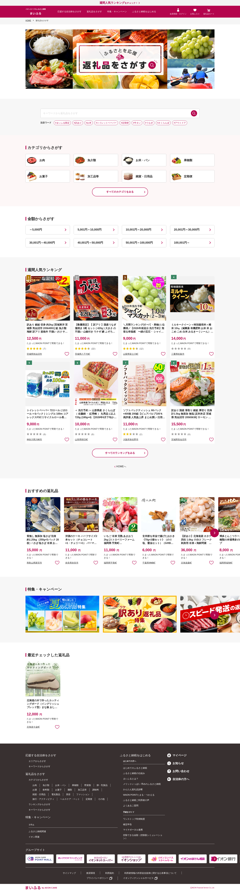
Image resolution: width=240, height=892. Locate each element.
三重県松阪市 (177, 354)
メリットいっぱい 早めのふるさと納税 (142, 784)
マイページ (177, 755)
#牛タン (137, 123)
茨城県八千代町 (82, 354)
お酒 (34, 789)
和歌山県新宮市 (34, 563)
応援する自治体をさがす (69, 11)
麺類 (70, 789)
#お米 (89, 123)
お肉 (34, 785)
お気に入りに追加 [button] (67, 353)
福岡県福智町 (226, 563)
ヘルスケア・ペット (70, 799)
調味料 (95, 789)
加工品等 (82, 789)
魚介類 (46, 785)
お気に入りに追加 (57, 562)
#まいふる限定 (62, 123)
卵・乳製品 (102, 785)
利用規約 (109, 873)
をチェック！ (118, 3)
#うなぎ (149, 123)
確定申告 (127, 824)
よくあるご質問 (130, 805)
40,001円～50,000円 (90, 242)
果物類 (75, 785)
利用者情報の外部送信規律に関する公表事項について (150, 873)
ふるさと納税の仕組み (134, 773)
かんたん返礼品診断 (133, 789)
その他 (101, 799)
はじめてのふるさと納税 (135, 768)
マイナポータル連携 (133, 829)
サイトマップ (69, 873)
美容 (68, 794)
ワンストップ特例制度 (134, 819)
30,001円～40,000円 (42, 242)
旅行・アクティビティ (43, 799)
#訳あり (78, 123)
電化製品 (55, 794)
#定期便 (125, 123)
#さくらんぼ (163, 123)
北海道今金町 (33, 727)
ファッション (82, 794)
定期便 (89, 799)
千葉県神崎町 (148, 563)
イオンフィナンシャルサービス (138, 878)
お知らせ (175, 763)
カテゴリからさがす (38, 780)
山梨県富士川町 (130, 354)
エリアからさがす (37, 761)
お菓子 (58, 789)
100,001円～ (182, 242)
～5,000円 (35, 229)
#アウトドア (180, 123)
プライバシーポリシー (97, 878)
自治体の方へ (178, 779)
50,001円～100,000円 (139, 242)
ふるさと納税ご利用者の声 (136, 800)
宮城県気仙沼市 (34, 354)
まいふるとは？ (130, 778)
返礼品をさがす (94, 11)
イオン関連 (34, 837)
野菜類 (87, 785)
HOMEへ (121, 466)
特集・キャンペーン (117, 11)
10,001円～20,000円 (138, 229)
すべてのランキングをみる (120, 453)
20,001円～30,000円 (186, 229)
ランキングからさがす (39, 804)
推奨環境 (90, 873)
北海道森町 (186, 563)
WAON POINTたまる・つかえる (139, 795)
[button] (214, 533)
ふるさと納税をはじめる (144, 11)
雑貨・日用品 (39, 794)
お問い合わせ (178, 771)
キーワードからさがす (39, 766)
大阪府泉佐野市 (130, 439)
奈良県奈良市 (71, 563)
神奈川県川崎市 (34, 439)
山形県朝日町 (81, 439)
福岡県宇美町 (110, 563)
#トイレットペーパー (106, 123)
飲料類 (46, 789)
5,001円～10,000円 (90, 229)
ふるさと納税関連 (37, 831)
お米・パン (60, 785)
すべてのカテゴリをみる (120, 191)
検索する (194, 113)
